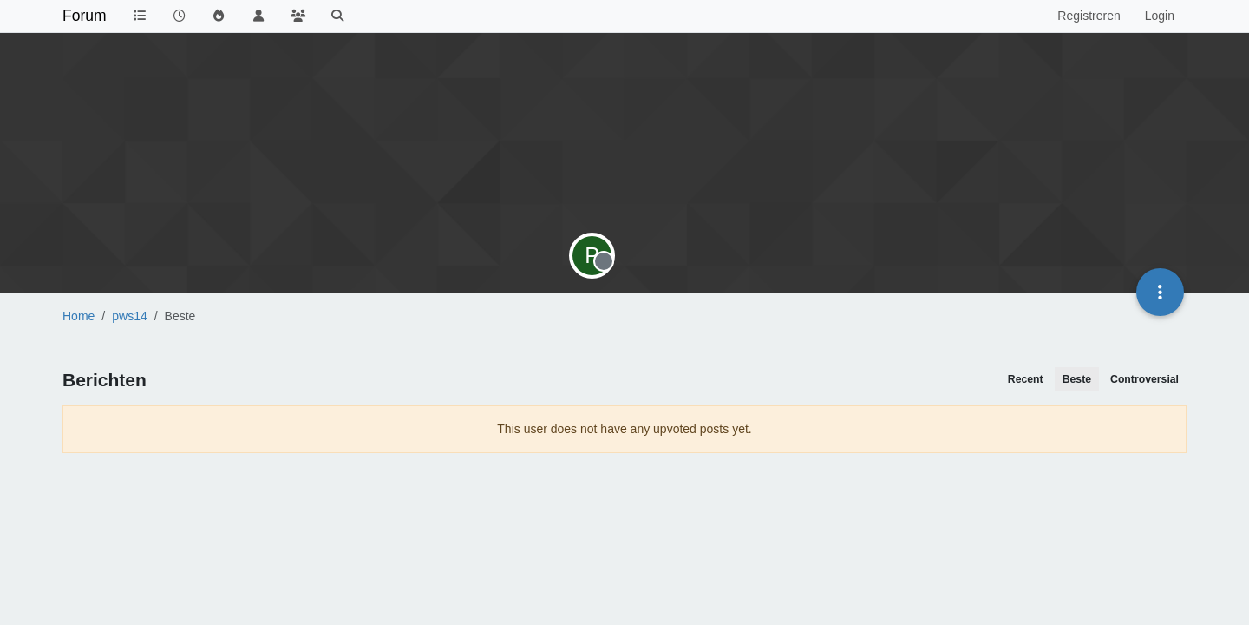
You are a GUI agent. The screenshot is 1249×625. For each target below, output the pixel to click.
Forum (84, 15)
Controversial (1144, 379)
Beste (1077, 379)
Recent (1025, 379)
